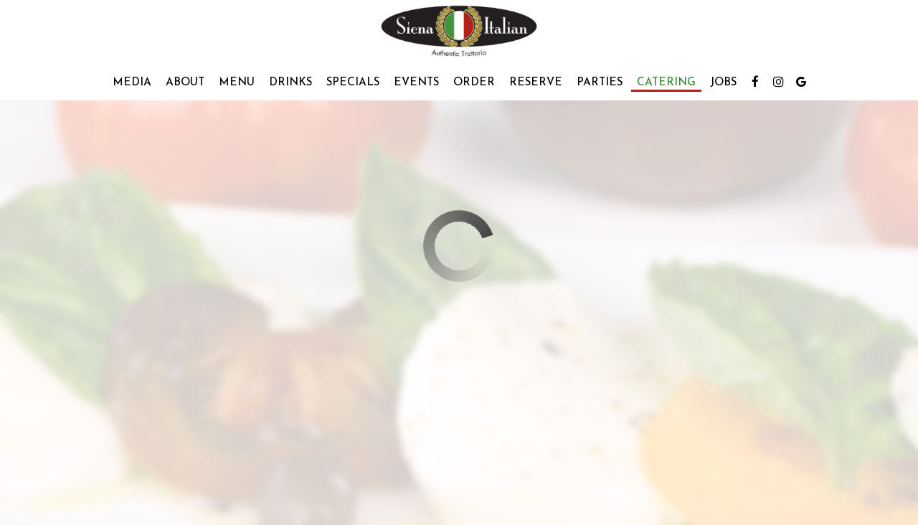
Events (416, 82)
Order (474, 82)
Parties (600, 82)
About (185, 82)
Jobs (723, 82)
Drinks (290, 82)
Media (132, 82)
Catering (666, 82)
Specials (352, 82)
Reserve (535, 82)
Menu (237, 82)
